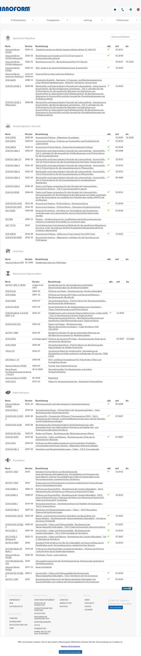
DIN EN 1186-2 (12, 166)
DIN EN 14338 (12, 193)
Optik (37, 626)
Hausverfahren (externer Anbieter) (14, 75)
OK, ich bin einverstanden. (70, 652)
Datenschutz (15, 607)
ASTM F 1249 (11, 580)
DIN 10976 (10, 234)
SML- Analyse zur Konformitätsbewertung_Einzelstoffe (62, 68)
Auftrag (88, 20)
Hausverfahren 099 (14, 263)
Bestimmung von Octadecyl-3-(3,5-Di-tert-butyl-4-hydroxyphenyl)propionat (59, 57)
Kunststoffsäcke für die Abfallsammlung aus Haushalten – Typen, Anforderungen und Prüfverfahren (75, 308)
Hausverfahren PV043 (15, 378)
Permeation (40, 629)
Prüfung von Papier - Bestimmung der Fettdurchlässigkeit (75, 291)
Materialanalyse (42, 622)
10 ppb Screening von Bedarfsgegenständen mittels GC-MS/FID (66, 50)
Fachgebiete (53, 20)
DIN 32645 (10, 80)
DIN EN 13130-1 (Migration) (13, 104)
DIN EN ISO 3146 (13, 425)
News (87, 600)
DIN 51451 (10, 443)
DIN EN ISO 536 (13, 434)
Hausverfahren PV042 (15, 366)
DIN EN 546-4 (12, 510)
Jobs (11, 629)
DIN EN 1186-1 (12, 151)
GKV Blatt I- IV (12, 360)
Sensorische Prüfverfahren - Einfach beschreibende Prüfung (64, 147)
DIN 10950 (10, 138)
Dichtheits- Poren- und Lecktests (51, 555)
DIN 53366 (10, 295)
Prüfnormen (122, 20)
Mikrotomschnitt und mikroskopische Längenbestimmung (63, 404)
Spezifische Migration (40, 605)
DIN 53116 (10, 291)
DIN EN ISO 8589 (13, 238)
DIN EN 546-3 (12, 449)
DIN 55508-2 (11, 504)
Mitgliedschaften (18, 625)
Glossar (89, 610)
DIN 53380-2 (11, 489)
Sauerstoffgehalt (44, 567)
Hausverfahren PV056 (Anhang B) (13, 57)
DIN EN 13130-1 (13, 86)
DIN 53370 (10, 339)
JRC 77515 (10, 226)
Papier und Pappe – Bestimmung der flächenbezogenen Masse (65, 434)
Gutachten (39, 614)
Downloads (15, 622)
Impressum (14, 600)
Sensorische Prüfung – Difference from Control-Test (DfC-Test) (65, 234)
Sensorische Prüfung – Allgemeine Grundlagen (57, 138)
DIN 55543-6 (11, 410)
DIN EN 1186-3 (12, 178)
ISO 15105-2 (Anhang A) (11, 538)
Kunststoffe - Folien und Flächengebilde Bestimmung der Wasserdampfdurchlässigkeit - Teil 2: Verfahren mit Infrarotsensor (67, 575)
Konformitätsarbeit (44, 600)
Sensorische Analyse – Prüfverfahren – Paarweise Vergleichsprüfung (68, 207)
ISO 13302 (10, 211)
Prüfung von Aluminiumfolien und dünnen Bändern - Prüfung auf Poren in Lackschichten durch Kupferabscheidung (70, 550)
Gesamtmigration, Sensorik (43, 610)
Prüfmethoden (18, 20)
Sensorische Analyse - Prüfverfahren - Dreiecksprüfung (62, 204)
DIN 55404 (10, 345)
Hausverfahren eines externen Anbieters (55, 74)
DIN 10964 (10, 147)
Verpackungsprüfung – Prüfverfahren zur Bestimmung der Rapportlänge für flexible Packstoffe (75, 346)
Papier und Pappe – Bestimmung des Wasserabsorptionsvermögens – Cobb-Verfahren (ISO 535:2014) (73, 327)
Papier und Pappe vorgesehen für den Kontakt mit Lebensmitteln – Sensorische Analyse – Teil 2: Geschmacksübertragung (67, 188)
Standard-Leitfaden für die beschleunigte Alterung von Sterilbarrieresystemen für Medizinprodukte (74, 334)
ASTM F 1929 (11, 483)
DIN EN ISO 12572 (14, 516)
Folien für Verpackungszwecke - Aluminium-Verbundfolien (75, 382)
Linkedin (64, 600)
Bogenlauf (53, 378)
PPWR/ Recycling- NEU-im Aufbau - (42, 633)
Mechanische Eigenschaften (41, 618)
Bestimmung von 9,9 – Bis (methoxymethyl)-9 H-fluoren (61, 62)
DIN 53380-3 (11, 495)
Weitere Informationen (70, 646)
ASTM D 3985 (11, 543)
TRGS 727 (10, 351)
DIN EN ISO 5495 (13, 207)
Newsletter (66, 604)
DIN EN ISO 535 (13, 324)
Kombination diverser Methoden (51, 263)
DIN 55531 (10, 382)
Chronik (13, 619)
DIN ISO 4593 (11, 437)
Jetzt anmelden (116, 608)
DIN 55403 (10, 301)
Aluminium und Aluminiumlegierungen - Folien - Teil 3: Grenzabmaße (67, 449)
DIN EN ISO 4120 (13, 204)
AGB (11, 604)
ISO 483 (9, 219)
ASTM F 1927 (11, 472)
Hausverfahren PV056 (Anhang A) (13, 63)
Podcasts (89, 604)
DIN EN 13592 (12, 307)
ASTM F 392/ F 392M (15, 285)
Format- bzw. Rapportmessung (62, 366)
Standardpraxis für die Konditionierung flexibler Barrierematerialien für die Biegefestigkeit (70, 286)
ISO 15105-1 (11, 531)
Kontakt (64, 607)
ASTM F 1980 (11, 333)
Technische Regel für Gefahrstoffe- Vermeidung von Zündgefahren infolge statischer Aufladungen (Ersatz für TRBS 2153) (78, 354)
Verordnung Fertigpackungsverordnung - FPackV (18, 372)
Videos (88, 607)
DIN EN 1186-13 (13, 160)
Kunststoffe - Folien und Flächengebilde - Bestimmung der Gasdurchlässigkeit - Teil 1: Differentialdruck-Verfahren (63, 532)
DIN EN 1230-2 (12, 186)
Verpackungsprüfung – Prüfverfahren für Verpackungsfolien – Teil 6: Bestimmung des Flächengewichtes (68, 411)
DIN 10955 (10, 141)
